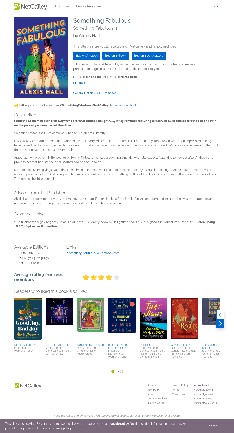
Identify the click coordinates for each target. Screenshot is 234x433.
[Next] (220, 323)
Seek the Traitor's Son (58, 344)
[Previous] (220, 314)
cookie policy (119, 423)
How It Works (156, 403)
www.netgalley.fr (203, 389)
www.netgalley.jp (203, 398)
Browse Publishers (89, 6)
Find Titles (62, 6)
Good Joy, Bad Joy (24, 344)
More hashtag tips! (123, 105)
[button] (28, 320)
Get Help (153, 389)
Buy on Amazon (87, 55)
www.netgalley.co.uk (205, 403)
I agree (212, 426)
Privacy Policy (180, 385)
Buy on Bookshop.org (148, 55)
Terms (175, 389)
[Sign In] (216, 6)
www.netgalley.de (204, 394)
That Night (145, 344)
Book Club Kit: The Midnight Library (118, 346)
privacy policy (62, 428)
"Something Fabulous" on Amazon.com (92, 253)
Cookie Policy (180, 394)
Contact (153, 385)
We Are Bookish (157, 398)
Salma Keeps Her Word (90, 344)
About (151, 394)
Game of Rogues (180, 344)
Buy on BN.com (116, 55)
